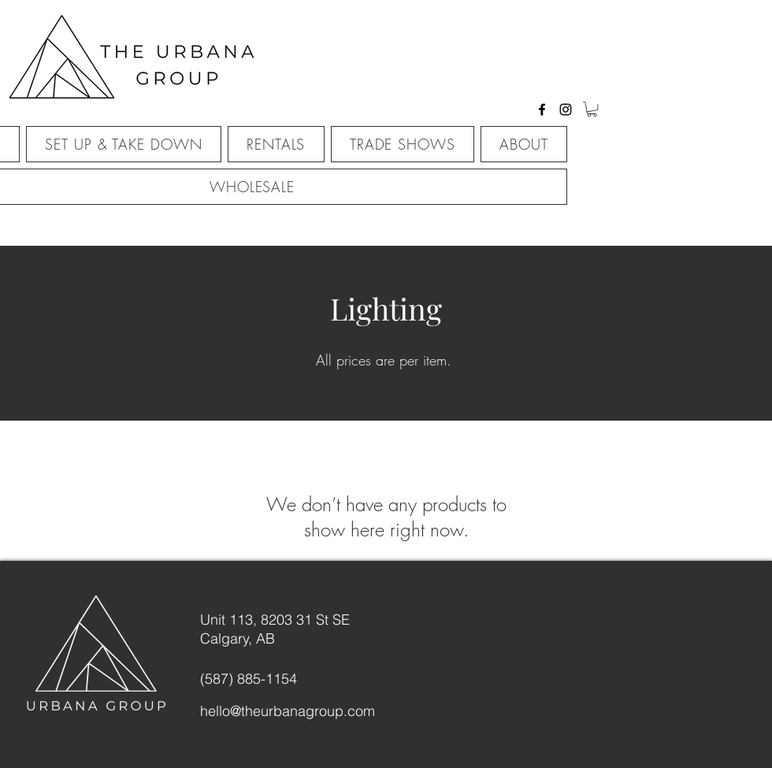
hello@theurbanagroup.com (287, 711)
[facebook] (542, 109)
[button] (592, 109)
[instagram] (565, 109)
